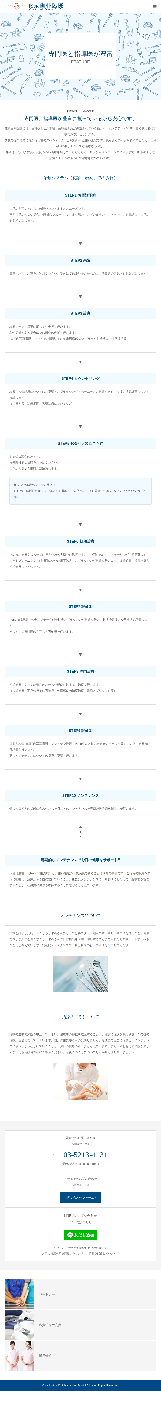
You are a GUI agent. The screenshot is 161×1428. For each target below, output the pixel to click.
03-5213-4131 (85, 1154)
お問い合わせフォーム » (80, 1197)
